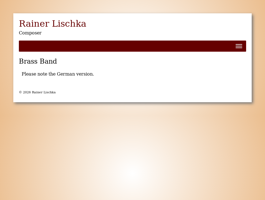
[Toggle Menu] (239, 46)
